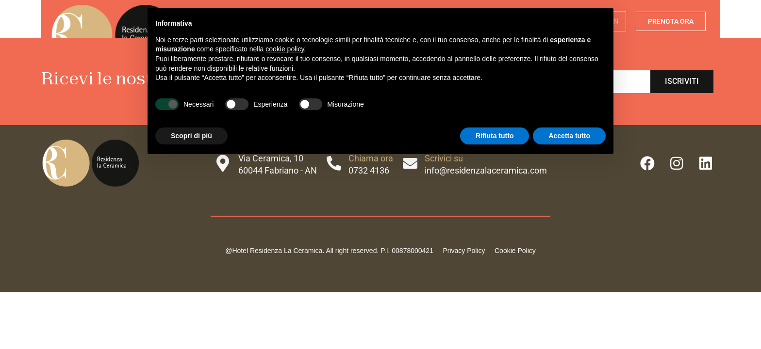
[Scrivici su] (410, 163)
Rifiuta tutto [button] (495, 136)
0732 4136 (368, 170)
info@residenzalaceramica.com (486, 170)
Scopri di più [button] (191, 136)
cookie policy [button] (284, 49)
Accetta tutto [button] (569, 136)
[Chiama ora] (334, 163)
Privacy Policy (464, 250)
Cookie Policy (514, 250)
